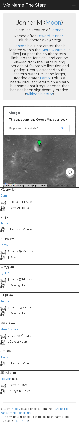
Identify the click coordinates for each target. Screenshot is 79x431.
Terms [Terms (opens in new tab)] (43, 186)
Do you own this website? (23, 128)
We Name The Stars (24, 5)
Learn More (20, 421)
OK (63, 128)
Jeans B (5, 357)
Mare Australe (54, 50)
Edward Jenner (50, 36)
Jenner (57, 30)
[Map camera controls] (70, 172)
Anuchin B (7, 301)
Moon (53, 22)
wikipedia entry (39, 94)
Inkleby (15, 408)
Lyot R (4, 273)
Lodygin (5, 378)
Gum (3, 195)
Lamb (45, 78)
